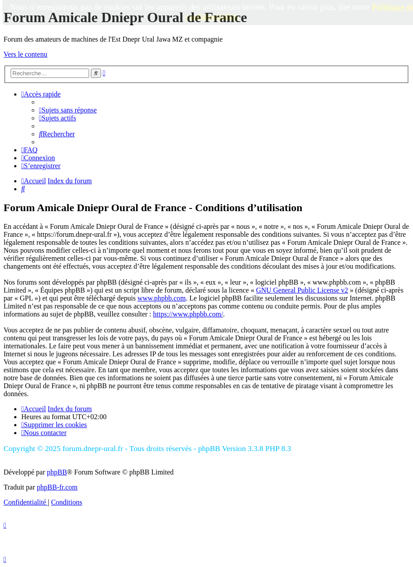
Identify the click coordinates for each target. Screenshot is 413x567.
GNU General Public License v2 (302, 290)
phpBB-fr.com (57, 487)
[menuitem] (68, 110)
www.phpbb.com (161, 298)
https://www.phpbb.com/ (188, 314)
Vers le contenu (25, 54)
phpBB (57, 472)
